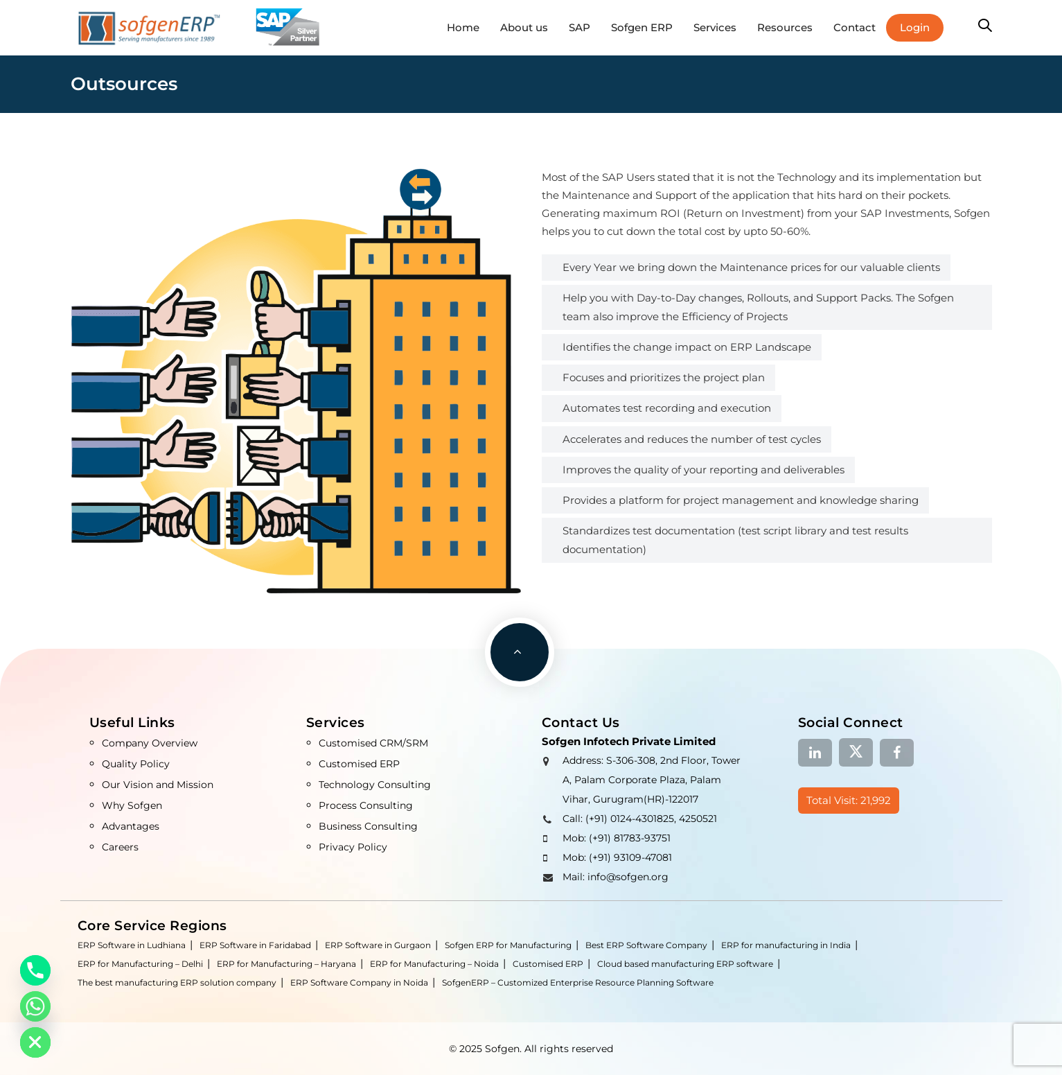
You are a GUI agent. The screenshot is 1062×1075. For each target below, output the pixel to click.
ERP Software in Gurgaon (378, 945)
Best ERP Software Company (646, 945)
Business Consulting (368, 826)
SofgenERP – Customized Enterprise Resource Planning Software (578, 982)
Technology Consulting (375, 784)
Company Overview (149, 743)
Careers (120, 847)
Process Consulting (366, 805)
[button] (985, 26)
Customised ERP (359, 764)
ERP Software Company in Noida (359, 982)
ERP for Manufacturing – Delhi (140, 964)
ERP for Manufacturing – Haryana (286, 964)
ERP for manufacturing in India (786, 945)
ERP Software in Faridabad (255, 945)
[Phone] (35, 970)
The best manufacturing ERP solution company (177, 982)
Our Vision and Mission (157, 784)
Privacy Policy (353, 847)
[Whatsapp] (35, 1006)
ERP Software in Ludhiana (132, 945)
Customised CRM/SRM (373, 743)
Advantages (130, 826)
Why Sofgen (132, 805)
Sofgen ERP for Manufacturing (508, 945)
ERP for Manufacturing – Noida (434, 964)
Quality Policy (136, 764)
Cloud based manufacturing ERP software (685, 964)
